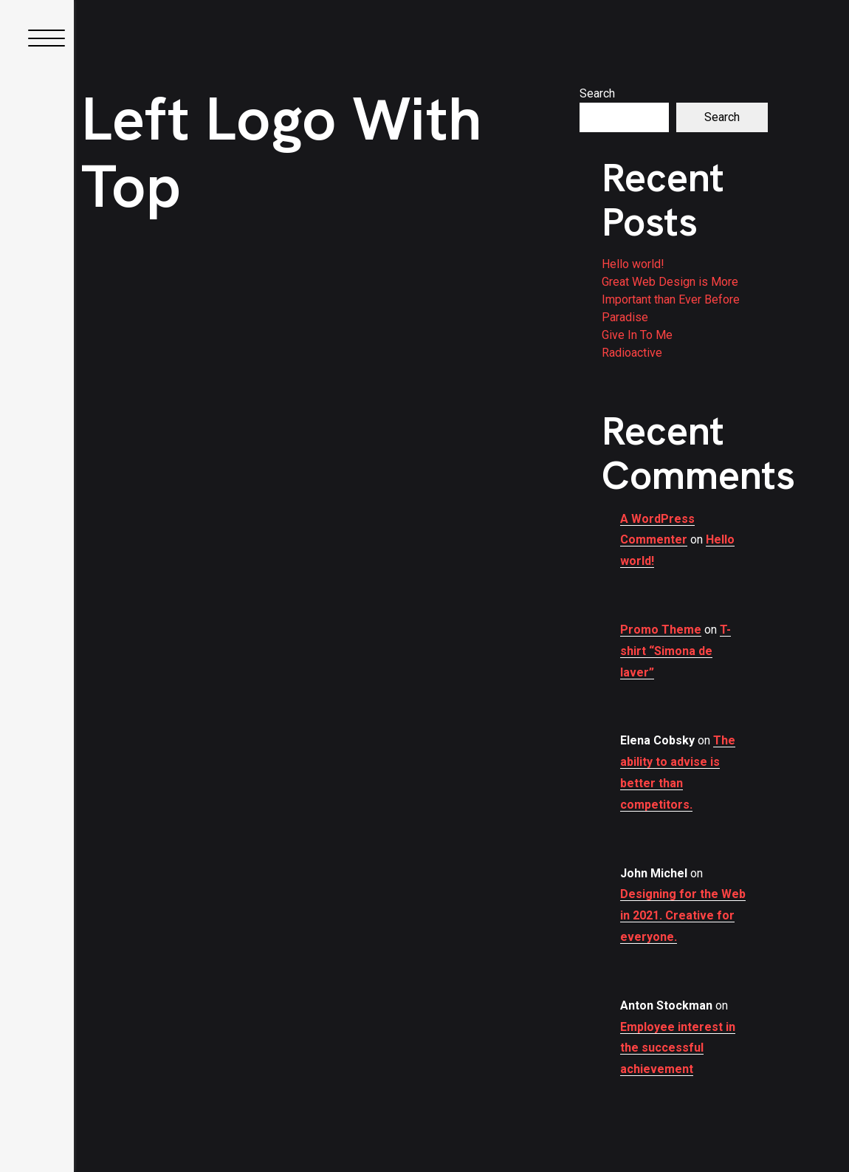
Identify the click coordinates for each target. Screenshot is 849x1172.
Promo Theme (660, 630)
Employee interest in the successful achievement (677, 1048)
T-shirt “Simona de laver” (675, 651)
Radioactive (632, 353)
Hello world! (633, 264)
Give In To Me (637, 335)
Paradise (625, 317)
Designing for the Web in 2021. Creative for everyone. (683, 915)
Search (597, 93)
